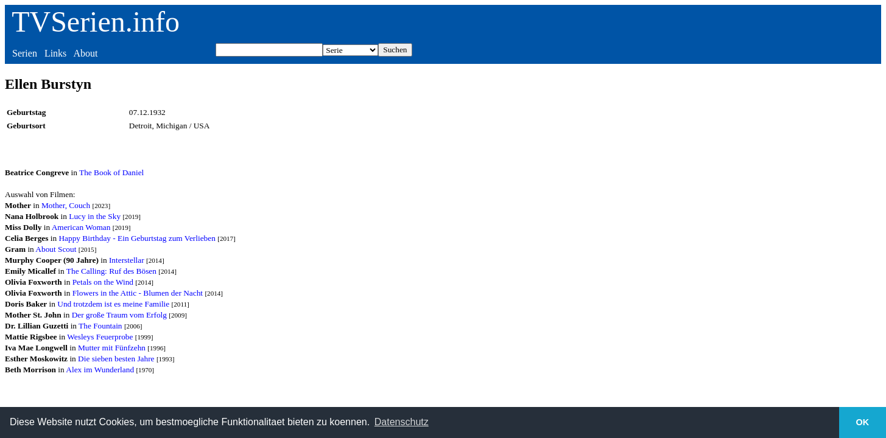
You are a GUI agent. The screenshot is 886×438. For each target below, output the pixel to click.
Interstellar (126, 260)
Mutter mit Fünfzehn (112, 347)
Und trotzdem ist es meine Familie (113, 303)
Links (55, 53)
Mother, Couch (65, 205)
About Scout (55, 249)
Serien (24, 53)
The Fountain (100, 325)
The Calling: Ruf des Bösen (111, 271)
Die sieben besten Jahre (116, 358)
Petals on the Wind (102, 282)
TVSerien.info (96, 21)
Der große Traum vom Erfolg (119, 314)
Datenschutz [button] (401, 422)
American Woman (81, 227)
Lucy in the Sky (95, 216)
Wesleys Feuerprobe (100, 336)
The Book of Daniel (111, 172)
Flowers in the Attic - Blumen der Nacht (137, 292)
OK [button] (863, 422)
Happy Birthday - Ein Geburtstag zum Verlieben (136, 238)
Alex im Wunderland (100, 369)
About (85, 53)
